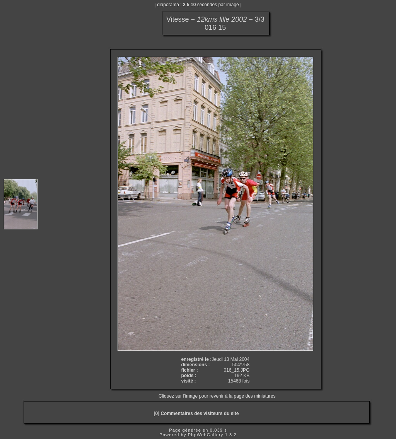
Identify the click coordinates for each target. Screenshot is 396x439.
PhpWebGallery (206, 434)
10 (193, 4)
